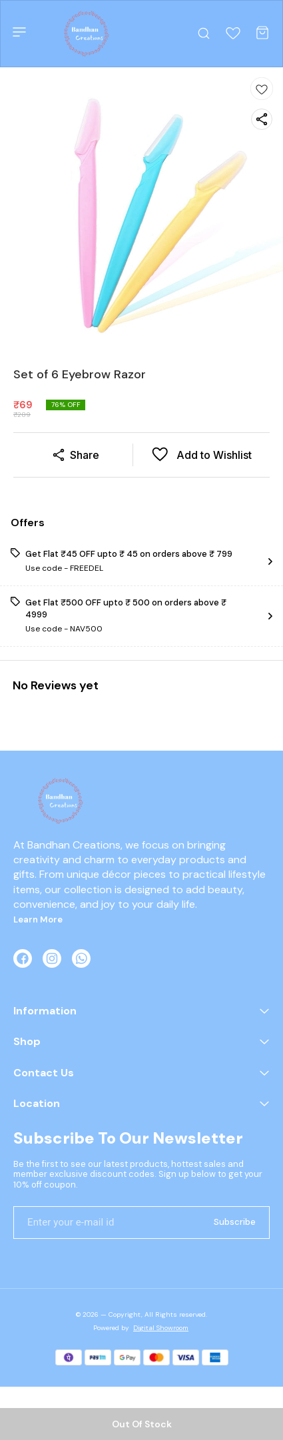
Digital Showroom (160, 1327)
